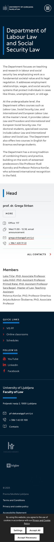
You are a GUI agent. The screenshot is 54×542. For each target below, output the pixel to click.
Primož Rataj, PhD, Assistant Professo (25, 284)
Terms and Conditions (14, 500)
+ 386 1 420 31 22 (17, 243)
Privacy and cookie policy (15, 507)
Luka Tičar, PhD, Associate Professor (24, 276)
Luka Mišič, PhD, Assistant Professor (24, 280)
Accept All (35, 530)
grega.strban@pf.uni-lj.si (21, 238)
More (9, 214)
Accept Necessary (27, 538)
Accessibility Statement (14, 513)
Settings (18, 530)
